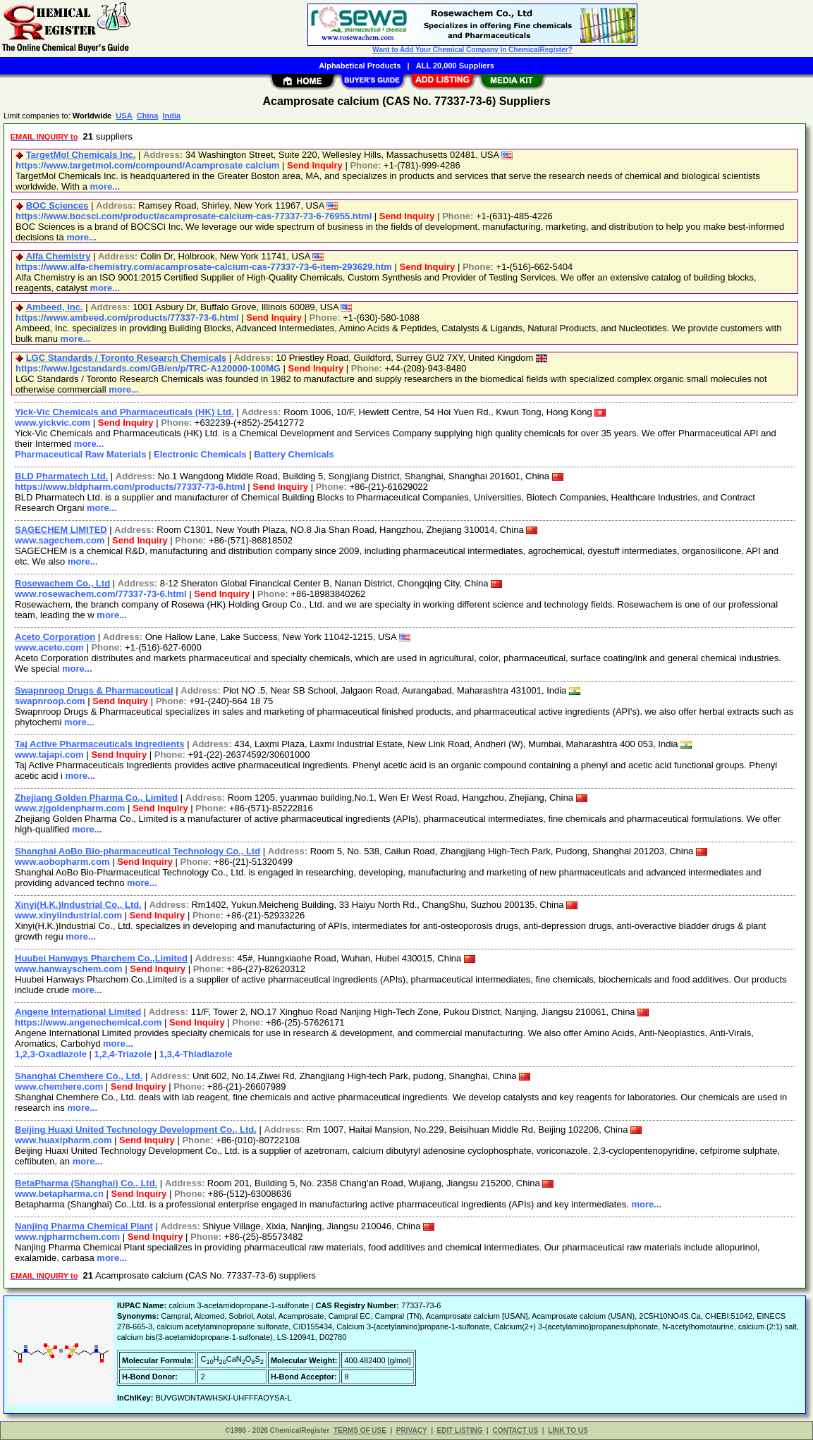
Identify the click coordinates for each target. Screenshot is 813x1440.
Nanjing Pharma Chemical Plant (84, 1226)
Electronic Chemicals (200, 454)
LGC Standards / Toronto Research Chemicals (126, 357)
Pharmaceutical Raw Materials (80, 454)
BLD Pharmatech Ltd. (61, 476)
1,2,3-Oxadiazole (51, 1054)
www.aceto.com (49, 647)
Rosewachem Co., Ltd (62, 583)
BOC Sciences (57, 205)
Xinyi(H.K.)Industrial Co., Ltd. (78, 904)
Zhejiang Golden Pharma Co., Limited (96, 797)
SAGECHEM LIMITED (61, 529)
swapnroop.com (50, 701)
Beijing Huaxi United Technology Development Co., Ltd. (136, 1129)
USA (124, 115)
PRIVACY (411, 1430)
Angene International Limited (78, 1012)
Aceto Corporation (55, 637)
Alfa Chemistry (58, 256)
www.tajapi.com (49, 754)
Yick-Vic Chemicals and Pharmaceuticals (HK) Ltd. (124, 412)
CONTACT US (515, 1430)
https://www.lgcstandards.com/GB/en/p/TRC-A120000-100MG (148, 368)
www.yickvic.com (52, 422)
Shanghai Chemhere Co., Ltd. (78, 1076)
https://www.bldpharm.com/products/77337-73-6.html (130, 486)
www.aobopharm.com (62, 861)
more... (105, 186)
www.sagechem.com (59, 540)
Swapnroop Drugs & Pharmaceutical (94, 690)
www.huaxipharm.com (63, 1140)
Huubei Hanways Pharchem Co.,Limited (101, 958)
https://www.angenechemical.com (88, 1022)
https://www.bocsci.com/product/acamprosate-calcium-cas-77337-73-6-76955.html (194, 216)
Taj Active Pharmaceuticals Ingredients (100, 744)
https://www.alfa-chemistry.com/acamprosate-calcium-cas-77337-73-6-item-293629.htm (204, 266)
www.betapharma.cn (59, 1193)
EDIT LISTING (460, 1430)
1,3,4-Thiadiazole (196, 1054)
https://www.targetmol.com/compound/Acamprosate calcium (147, 165)
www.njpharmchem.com (67, 1236)
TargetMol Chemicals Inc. (81, 154)
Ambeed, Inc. (54, 307)
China (148, 115)
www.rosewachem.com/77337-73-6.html (101, 594)
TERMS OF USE (360, 1430)
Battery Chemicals (294, 454)
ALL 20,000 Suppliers (455, 65)
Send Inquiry (315, 165)
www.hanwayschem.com (69, 969)
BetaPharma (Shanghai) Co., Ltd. (86, 1183)
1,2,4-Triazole (123, 1054)
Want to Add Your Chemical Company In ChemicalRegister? (472, 50)
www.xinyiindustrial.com (68, 915)
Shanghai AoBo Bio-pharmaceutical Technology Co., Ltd (137, 851)
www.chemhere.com (59, 1086)
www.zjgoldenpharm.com (70, 808)
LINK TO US (567, 1430)
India (171, 115)
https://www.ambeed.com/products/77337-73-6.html (127, 317)
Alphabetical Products (360, 65)
